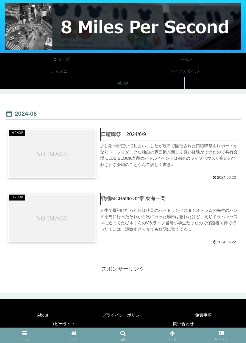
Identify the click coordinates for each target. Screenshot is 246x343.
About (42, 315)
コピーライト (62, 323)
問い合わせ (183, 323)
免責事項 (203, 315)
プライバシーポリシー (123, 315)
